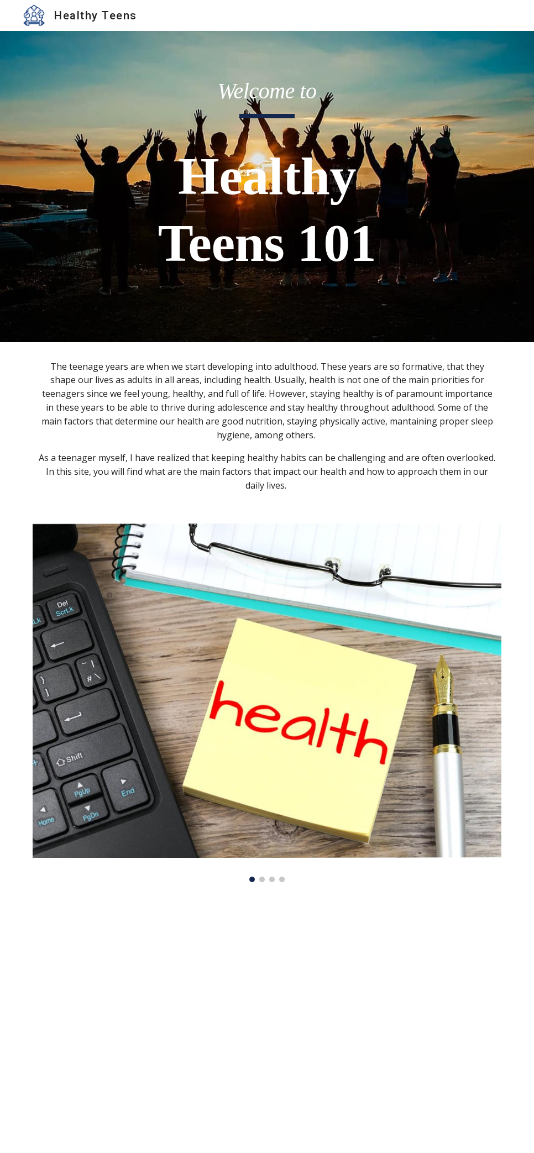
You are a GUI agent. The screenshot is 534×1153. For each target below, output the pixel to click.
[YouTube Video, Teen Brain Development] (267, 1024)
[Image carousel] (267, 702)
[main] (267, 186)
